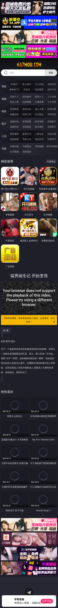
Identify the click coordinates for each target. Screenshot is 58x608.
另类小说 (26, 139)
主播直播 (39, 101)
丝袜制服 (26, 101)
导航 (4, 148)
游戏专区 (51, 84)
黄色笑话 (39, 139)
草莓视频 (39, 146)
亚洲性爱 (14, 108)
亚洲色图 (26, 121)
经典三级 (26, 114)
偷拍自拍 (26, 108)
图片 (4, 123)
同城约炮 (14, 146)
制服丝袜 (14, 114)
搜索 (51, 72)
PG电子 (14, 84)
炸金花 (27, 89)
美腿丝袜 (14, 126)
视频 (4, 99)
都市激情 (14, 133)
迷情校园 (14, 139)
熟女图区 (39, 126)
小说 (4, 136)
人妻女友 (39, 133)
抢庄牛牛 (51, 89)
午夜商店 (26, 146)
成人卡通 (39, 108)
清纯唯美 (26, 126)
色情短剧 (26, 151)
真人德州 (26, 84)
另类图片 (51, 126)
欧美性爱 (51, 108)
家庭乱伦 (26, 133)
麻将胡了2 (14, 89)
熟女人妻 (14, 101)
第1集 (6, 330)
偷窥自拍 (14, 121)
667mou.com (29, 65)
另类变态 (51, 114)
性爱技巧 (51, 139)
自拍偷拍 (26, 96)
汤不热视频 (51, 146)
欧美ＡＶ (39, 96)
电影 (4, 111)
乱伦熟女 (39, 114)
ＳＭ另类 (51, 101)
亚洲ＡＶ (14, 96)
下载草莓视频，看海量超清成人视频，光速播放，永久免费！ (29, 320)
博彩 (4, 86)
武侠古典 (51, 133)
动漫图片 (51, 121)
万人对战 (39, 84)
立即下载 (47, 601)
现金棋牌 (39, 89)
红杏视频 (14, 151)
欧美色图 (39, 121)
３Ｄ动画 (51, 96)
